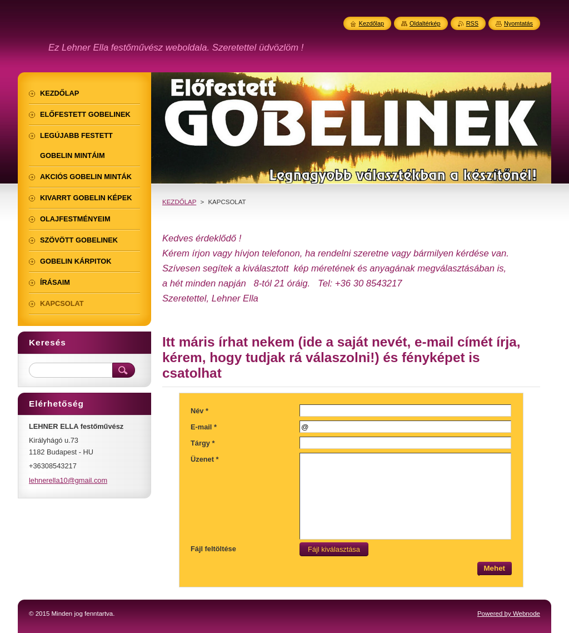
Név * (199, 411)
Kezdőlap (371, 23)
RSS (472, 23)
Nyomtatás (518, 23)
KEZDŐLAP (179, 202)
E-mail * (204, 427)
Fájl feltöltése (213, 549)
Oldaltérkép (425, 23)
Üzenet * (205, 459)
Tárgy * (202, 443)
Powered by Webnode (508, 613)
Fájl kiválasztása (331, 549)
